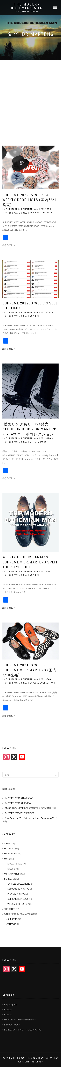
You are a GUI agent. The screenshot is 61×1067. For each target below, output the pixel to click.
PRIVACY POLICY (12, 1024)
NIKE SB (11, 868)
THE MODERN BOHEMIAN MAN (27, 6)
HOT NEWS (9, 848)
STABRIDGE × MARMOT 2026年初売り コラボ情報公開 (30, 808)
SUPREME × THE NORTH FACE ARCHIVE (22, 1029)
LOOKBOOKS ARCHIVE (18, 888)
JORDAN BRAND (14, 863)
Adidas (7, 843)
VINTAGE (11, 924)
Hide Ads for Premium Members (20, 1019)
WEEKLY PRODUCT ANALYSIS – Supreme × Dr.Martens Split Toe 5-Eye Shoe (30, 562)
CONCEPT (9, 1009)
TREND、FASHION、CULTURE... (27, 11)
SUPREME (35, 316)
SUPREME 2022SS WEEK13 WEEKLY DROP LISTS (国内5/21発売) (29, 200)
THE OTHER (9, 908)
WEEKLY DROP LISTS (17, 903)
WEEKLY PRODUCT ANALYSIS (18, 914)
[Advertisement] (30, 92)
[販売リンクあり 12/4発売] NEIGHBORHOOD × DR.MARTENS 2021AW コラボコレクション (30, 429)
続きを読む (7, 245)
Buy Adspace (10, 1004)
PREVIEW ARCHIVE (16, 893)
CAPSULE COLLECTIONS (42, 683)
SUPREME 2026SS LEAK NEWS (19, 797)
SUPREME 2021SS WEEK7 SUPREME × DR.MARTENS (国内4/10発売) (29, 670)
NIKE (6, 858)
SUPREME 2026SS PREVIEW (18, 803)
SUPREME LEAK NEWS (41, 213)
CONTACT (9, 1014)
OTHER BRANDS (38, 442)
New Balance (10, 853)
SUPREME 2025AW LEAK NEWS (19, 813)
